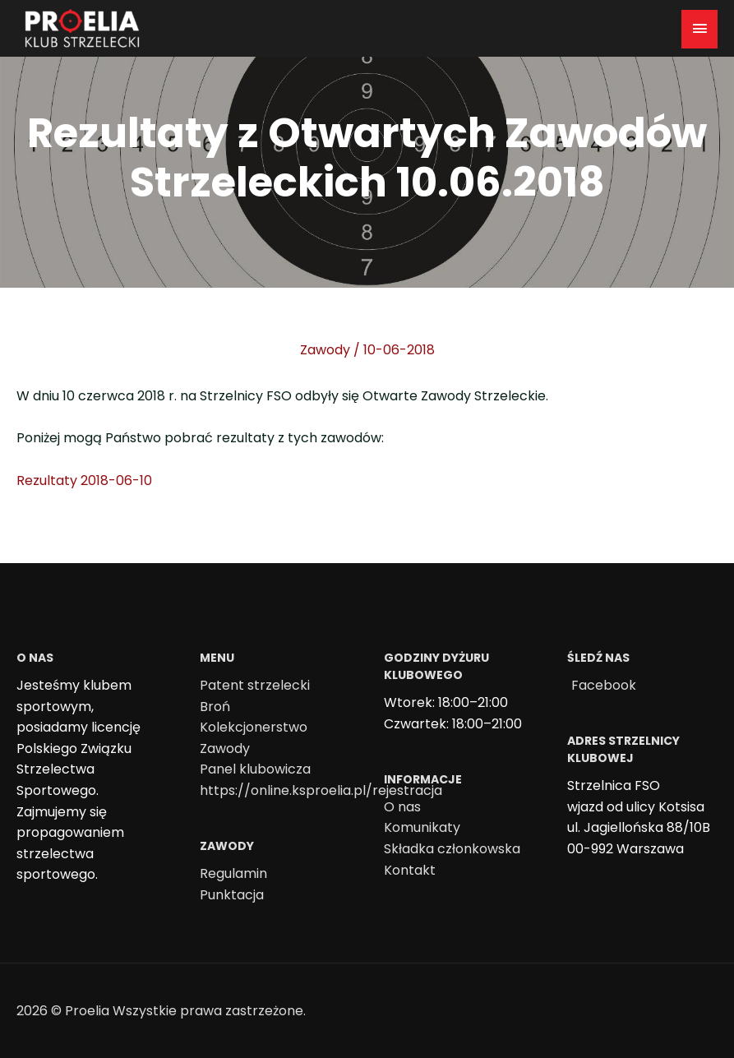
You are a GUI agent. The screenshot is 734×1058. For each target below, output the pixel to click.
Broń (215, 706)
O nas (402, 806)
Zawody (325, 349)
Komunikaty (422, 827)
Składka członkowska (452, 848)
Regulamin (233, 873)
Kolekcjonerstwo (253, 727)
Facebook (603, 685)
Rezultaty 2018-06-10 (84, 480)
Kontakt (410, 870)
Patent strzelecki (255, 685)
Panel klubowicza (255, 769)
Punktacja (232, 894)
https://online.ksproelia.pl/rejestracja (321, 790)
